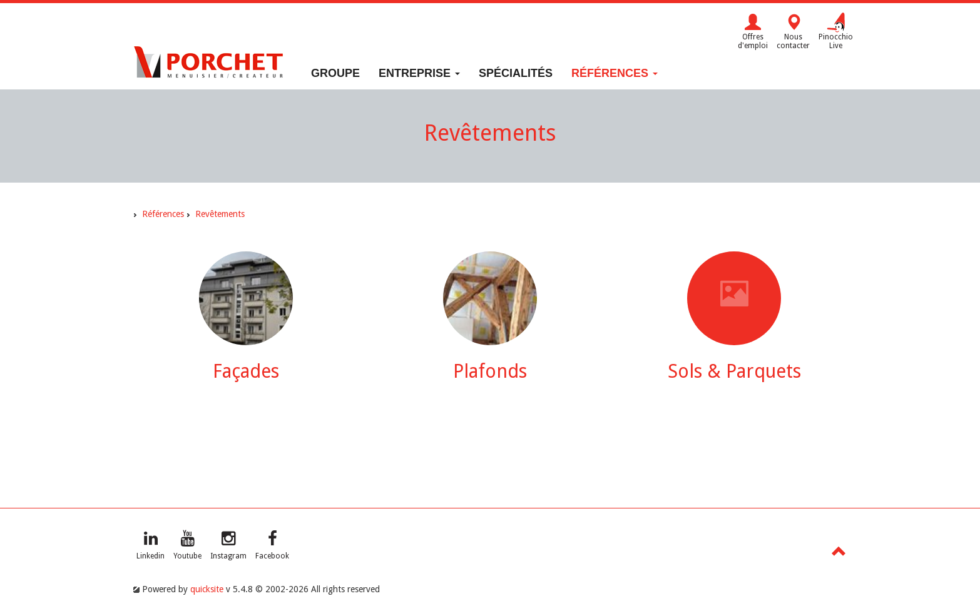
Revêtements (220, 214)
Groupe (335, 73)
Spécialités (516, 73)
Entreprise (419, 73)
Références (614, 73)
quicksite (206, 589)
